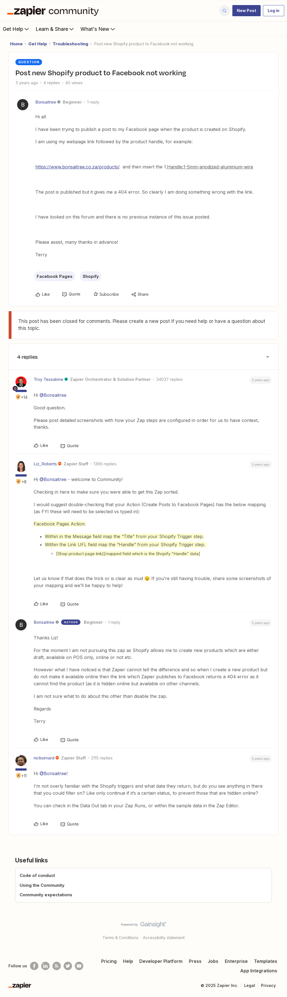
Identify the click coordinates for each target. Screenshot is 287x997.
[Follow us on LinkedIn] (45, 966)
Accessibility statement (164, 937)
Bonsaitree (45, 102)
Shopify (91, 276)
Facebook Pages (55, 276)
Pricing (109, 961)
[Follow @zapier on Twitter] (68, 966)
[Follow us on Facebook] (34, 966)
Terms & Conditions (120, 937)
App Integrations (258, 970)
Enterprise (236, 961)
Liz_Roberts (45, 463)
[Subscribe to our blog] (56, 966)
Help (128, 961)
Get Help (16, 28)
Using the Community (42, 885)
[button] (246, 10)
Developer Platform (160, 961)
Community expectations (46, 894)
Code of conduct (37, 875)
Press (195, 961)
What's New (98, 28)
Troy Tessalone (48, 379)
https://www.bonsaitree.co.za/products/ (77, 167)
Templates (265, 961)
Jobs (213, 961)
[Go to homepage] (54, 10)
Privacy (268, 985)
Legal (249, 985)
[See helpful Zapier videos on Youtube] (79, 966)
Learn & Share (55, 28)
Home (16, 43)
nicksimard (44, 758)
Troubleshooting (70, 43)
